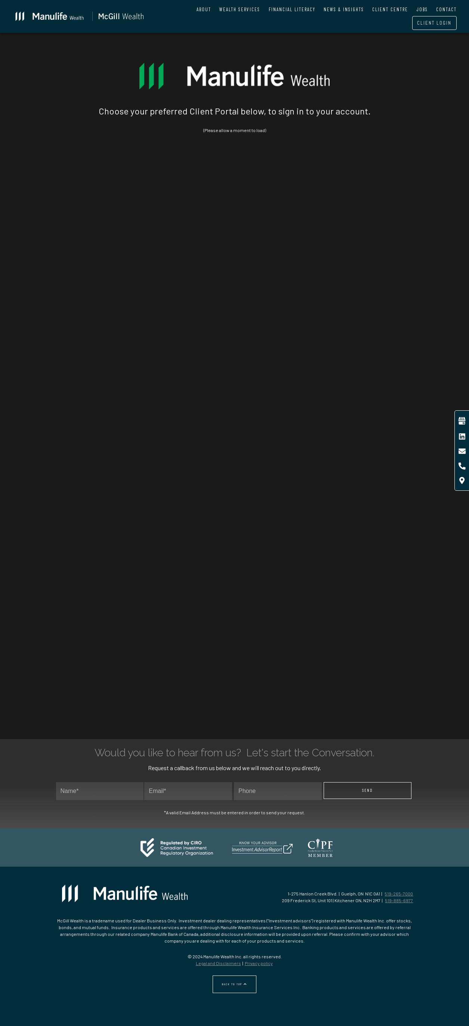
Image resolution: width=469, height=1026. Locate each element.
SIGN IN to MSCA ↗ (94, 644)
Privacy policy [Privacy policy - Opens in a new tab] (259, 963)
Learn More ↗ (141, 263)
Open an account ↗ (375, 460)
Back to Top (234, 984)
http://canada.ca (141, 681)
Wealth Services (239, 9)
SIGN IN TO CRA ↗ (188, 644)
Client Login (434, 23)
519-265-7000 (399, 893)
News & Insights (344, 9)
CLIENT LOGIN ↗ (281, 460)
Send (367, 790)
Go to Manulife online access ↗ (328, 286)
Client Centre (390, 9)
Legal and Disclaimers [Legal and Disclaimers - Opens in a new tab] (218, 963)
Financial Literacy (292, 9)
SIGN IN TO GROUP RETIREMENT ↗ (188, 454)
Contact (446, 9)
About (204, 9)
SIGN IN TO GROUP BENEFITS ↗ (94, 454)
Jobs (422, 9)
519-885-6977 (399, 900)
